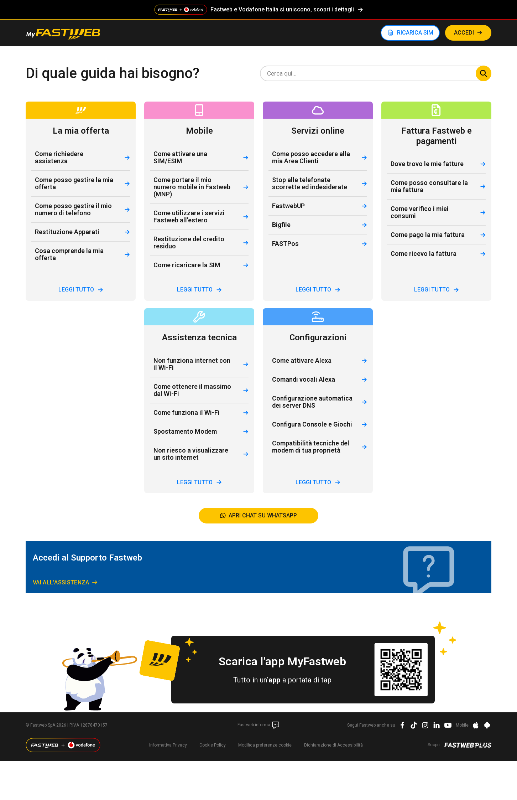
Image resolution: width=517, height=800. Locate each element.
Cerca (483, 73)
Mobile (462, 725)
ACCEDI (464, 32)
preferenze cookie (265, 745)
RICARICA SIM (415, 32)
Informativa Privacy (168, 745)
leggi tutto (80, 289)
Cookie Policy (212, 745)
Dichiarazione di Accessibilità (333, 745)
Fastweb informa (258, 725)
